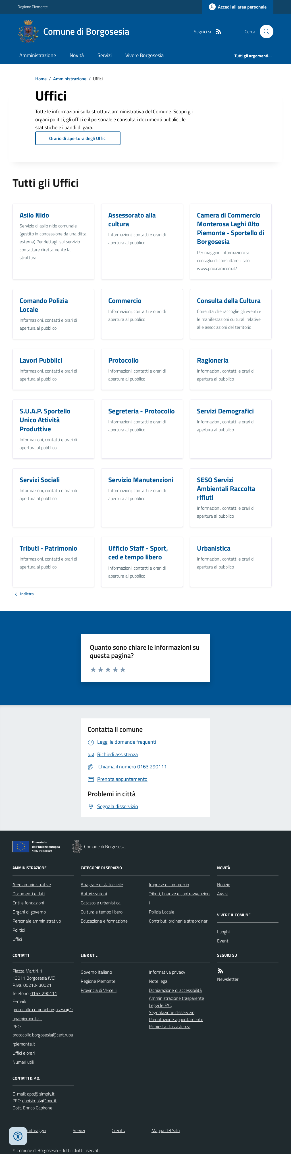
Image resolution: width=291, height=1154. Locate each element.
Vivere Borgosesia (144, 55)
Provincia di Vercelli (99, 990)
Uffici (17, 939)
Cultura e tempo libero (101, 911)
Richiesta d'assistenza (169, 1026)
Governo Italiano (96, 972)
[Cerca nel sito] (264, 31)
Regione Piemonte (33, 7)
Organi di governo (29, 911)
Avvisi (222, 893)
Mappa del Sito (165, 1130)
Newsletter (227, 979)
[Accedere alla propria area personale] (237, 7)
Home (41, 78)
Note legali (159, 981)
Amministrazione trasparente (176, 998)
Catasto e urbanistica (100, 902)
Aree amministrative (32, 884)
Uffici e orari (24, 1053)
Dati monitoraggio (29, 1130)
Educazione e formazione (104, 920)
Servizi (104, 55)
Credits (118, 1130)
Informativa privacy (167, 972)
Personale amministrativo (37, 920)
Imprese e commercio (169, 884)
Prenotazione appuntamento (176, 1019)
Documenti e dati (29, 893)
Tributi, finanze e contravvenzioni (179, 898)
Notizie (223, 884)
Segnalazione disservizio (171, 1012)
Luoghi (223, 931)
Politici (19, 930)
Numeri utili (23, 1062)
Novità (77, 55)
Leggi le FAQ (160, 1005)
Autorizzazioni (94, 893)
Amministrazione (37, 55)
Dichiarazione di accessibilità (175, 990)
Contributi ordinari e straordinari (178, 920)
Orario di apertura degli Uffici (78, 138)
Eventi (223, 940)
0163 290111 (43, 993)
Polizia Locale (161, 911)
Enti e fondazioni (28, 902)
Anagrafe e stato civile (102, 884)
